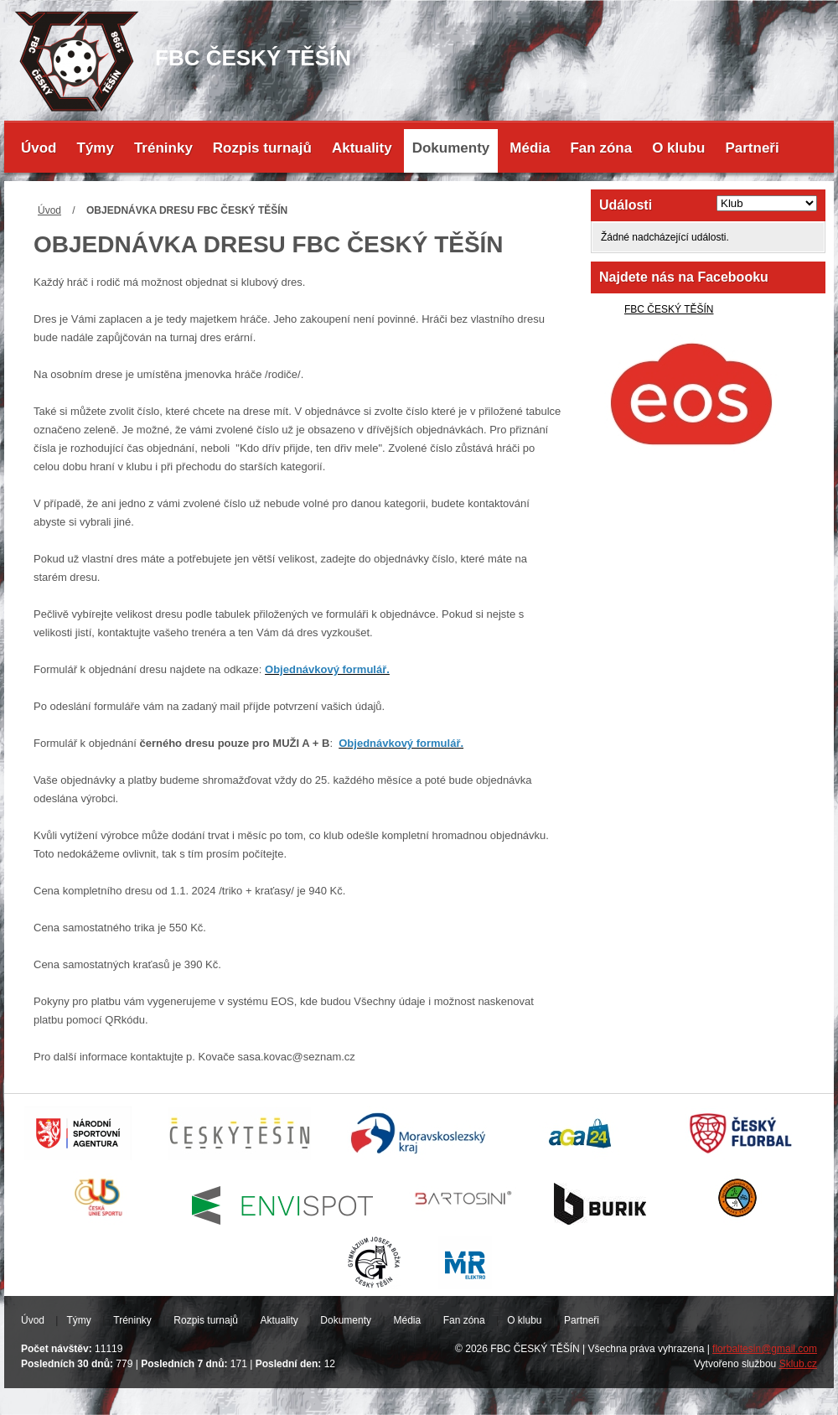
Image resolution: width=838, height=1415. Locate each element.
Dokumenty (451, 148)
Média (530, 148)
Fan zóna (601, 148)
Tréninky (163, 148)
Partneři (752, 148)
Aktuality (362, 148)
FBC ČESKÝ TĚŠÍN (668, 309)
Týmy (95, 148)
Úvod (39, 148)
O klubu (678, 148)
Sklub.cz (798, 1364)
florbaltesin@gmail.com (764, 1349)
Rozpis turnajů (262, 148)
